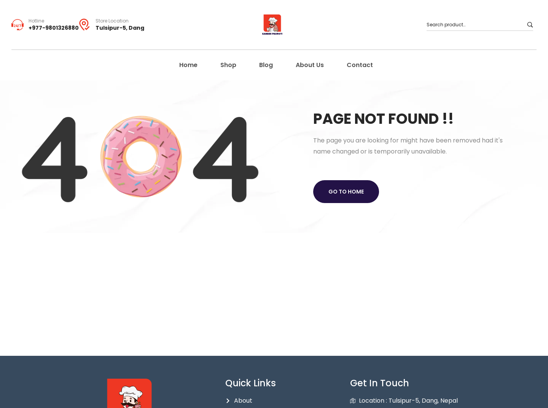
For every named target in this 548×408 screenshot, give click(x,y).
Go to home (346, 191)
